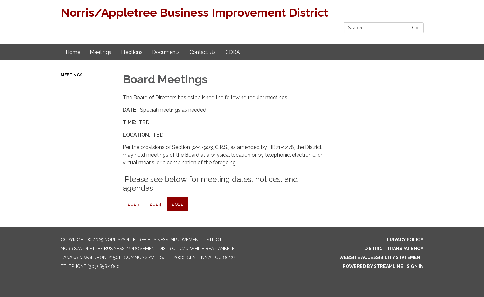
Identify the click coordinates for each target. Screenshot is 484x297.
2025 (133, 204)
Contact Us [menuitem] (202, 52)
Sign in (415, 266)
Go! (415, 27)
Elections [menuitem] (132, 52)
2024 (156, 204)
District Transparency (394, 248)
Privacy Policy (405, 239)
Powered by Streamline (373, 266)
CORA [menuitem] (232, 52)
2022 (178, 204)
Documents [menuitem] (166, 52)
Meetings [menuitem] (100, 52)
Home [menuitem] (73, 52)
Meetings (71, 75)
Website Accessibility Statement (381, 257)
